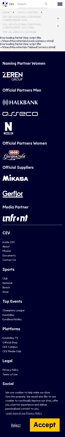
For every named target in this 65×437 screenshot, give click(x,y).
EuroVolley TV (10, 337)
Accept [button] (45, 424)
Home (6, 12)
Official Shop (10, 342)
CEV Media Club (12, 351)
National (7, 282)
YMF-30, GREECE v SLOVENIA (19, 31)
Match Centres (28, 12)
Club (5, 278)
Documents (9, 255)
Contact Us (9, 259)
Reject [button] (16, 425)
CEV (8, 4)
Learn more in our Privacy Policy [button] (24, 413)
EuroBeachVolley (12, 319)
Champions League (14, 310)
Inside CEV (9, 242)
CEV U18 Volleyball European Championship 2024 (21, 18)
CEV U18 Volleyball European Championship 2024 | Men (21, 26)
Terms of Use (10, 374)
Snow (6, 291)
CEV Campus (10, 346)
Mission (7, 250)
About (6, 246)
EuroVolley (8, 314)
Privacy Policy (10, 369)
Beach (6, 287)
